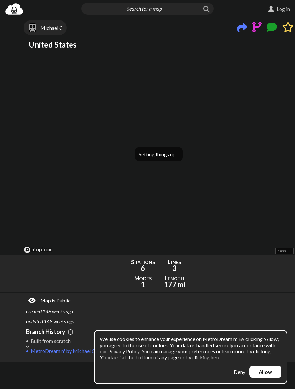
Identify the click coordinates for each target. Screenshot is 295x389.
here (215, 357)
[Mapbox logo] (38, 250)
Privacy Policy (123, 351)
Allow (265, 372)
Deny (239, 372)
